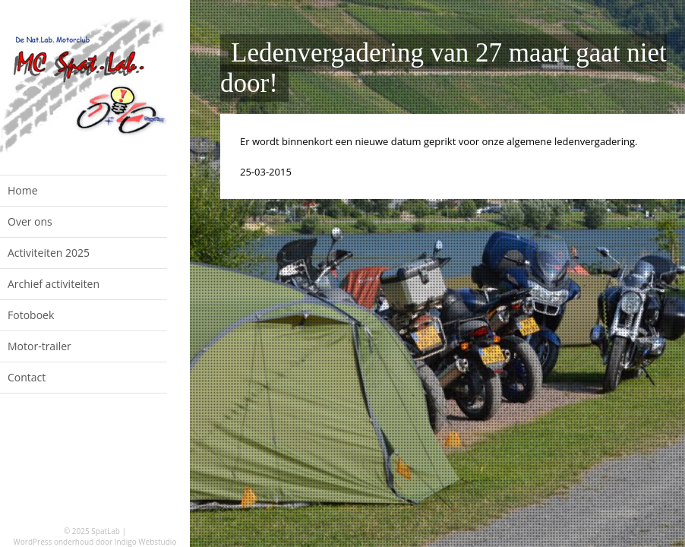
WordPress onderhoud (54, 541)
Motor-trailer (39, 346)
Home (23, 190)
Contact (27, 377)
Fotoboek (31, 315)
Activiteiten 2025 (49, 252)
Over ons (30, 221)
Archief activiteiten (53, 284)
